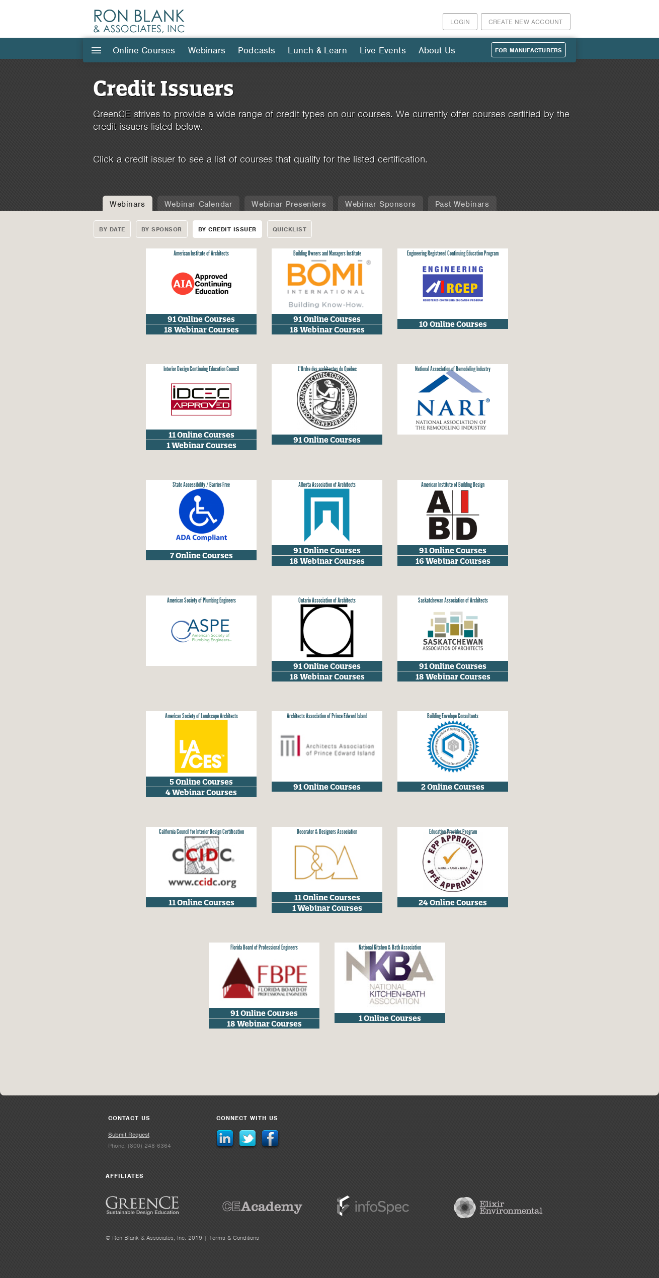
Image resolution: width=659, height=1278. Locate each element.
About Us (437, 50)
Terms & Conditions (234, 1238)
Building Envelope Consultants (452, 716)
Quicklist (290, 229)
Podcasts (256, 50)
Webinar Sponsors (380, 204)
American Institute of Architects (201, 253)
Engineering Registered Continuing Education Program (453, 253)
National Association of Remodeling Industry (452, 369)
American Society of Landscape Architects (201, 716)
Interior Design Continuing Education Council (201, 369)
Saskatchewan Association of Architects (453, 601)
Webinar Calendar (198, 204)
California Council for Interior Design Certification (201, 832)
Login (460, 22)
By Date (112, 229)
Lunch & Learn (317, 50)
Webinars (206, 50)
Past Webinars (462, 204)
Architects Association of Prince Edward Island (327, 716)
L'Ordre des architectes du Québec (327, 369)
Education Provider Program (453, 832)
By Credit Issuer (227, 229)
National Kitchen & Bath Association (390, 948)
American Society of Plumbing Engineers (201, 601)
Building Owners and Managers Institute (327, 253)
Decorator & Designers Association (327, 832)
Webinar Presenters (289, 204)
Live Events (383, 50)
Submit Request (128, 1135)
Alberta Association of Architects (327, 485)
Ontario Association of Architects (327, 601)
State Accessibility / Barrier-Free (201, 485)
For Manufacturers (528, 50)
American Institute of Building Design (452, 485)
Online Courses (144, 50)
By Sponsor (161, 229)
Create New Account (525, 22)
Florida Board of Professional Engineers (264, 948)
